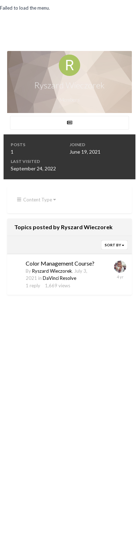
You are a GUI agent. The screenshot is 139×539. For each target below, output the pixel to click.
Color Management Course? (60, 263)
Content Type (36, 199)
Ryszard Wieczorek (52, 271)
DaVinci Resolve (59, 278)
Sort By (114, 245)
